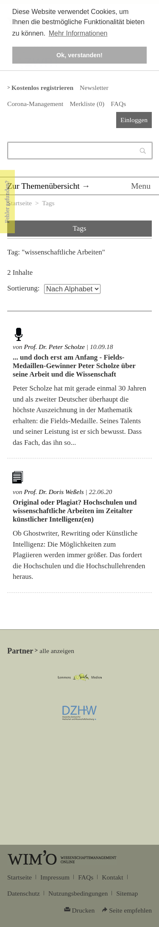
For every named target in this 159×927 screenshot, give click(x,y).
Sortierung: (23, 288)
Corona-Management (35, 103)
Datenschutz (23, 893)
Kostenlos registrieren (42, 87)
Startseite (19, 203)
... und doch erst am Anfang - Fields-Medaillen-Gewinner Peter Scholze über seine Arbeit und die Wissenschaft (74, 365)
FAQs (118, 103)
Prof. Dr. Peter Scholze (54, 346)
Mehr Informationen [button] (78, 33)
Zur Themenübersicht (43, 185)
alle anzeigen (56, 650)
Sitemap (127, 893)
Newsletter (94, 87)
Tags (48, 203)
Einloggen (134, 119)
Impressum (55, 877)
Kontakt (112, 877)
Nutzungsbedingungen (78, 893)
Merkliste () (87, 103)
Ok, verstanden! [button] (79, 55)
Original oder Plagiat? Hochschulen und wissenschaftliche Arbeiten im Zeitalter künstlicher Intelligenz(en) (75, 510)
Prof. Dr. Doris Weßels (54, 491)
